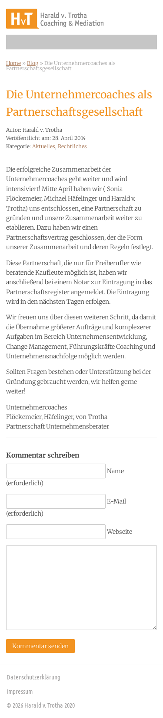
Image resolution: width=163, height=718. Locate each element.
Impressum (20, 691)
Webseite (119, 532)
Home (13, 63)
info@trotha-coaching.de (147, 17)
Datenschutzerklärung (33, 677)
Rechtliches (72, 146)
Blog (32, 63)
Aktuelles (43, 146)
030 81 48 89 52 (126, 17)
